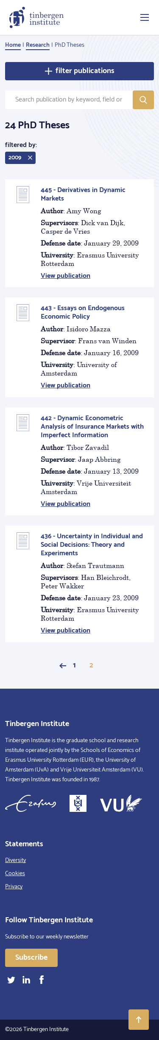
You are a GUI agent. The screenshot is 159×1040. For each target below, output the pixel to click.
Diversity (15, 860)
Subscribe (31, 957)
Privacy (13, 887)
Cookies (15, 874)
